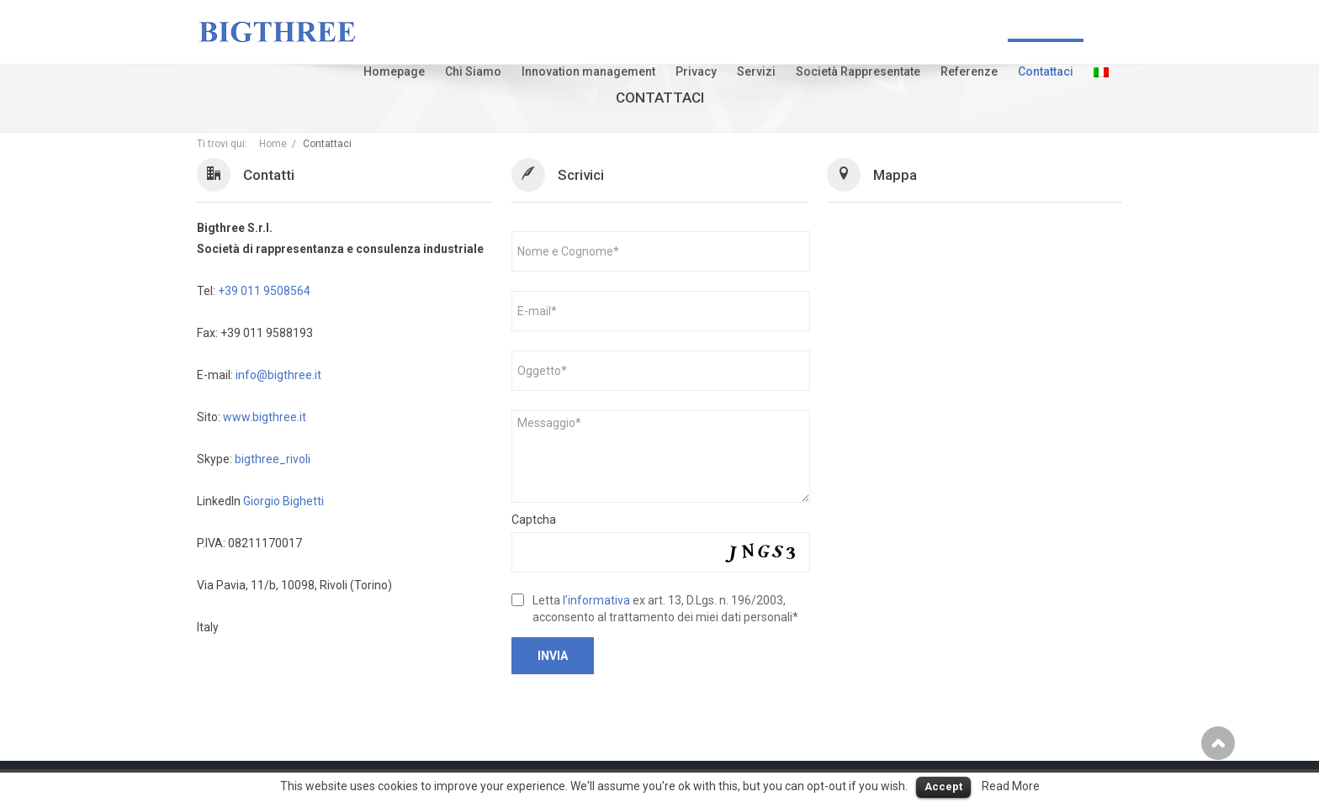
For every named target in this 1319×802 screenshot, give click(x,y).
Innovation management (588, 71)
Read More (1011, 786)
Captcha (533, 519)
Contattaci (1045, 71)
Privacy (696, 71)
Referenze (969, 71)
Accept (943, 786)
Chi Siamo (473, 71)
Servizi (756, 71)
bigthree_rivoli (272, 459)
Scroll (1218, 743)
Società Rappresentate (858, 71)
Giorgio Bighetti (283, 501)
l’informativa (596, 600)
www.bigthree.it (264, 417)
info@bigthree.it (278, 375)
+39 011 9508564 (264, 291)
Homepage (394, 71)
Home (273, 144)
